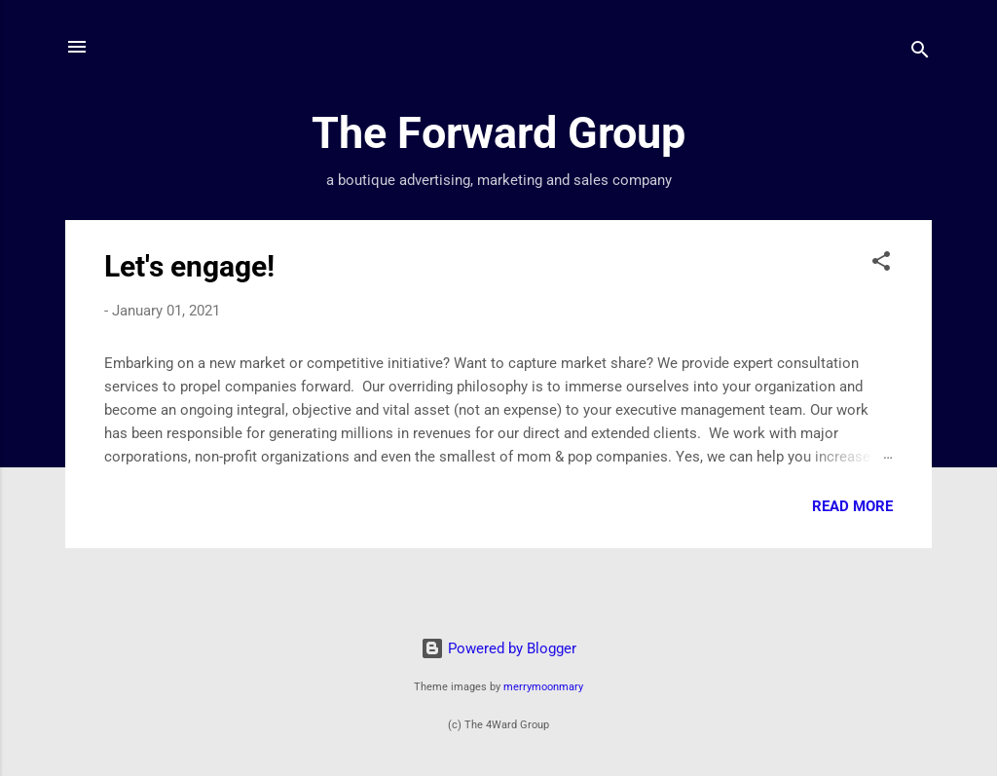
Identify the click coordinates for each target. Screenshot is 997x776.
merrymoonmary (543, 687)
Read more (852, 506)
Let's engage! (189, 266)
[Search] (920, 53)
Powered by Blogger (498, 648)
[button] (881, 264)
